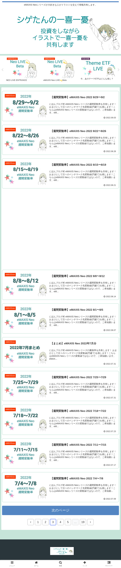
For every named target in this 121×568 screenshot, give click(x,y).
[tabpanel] (23, 69)
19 (82, 522)
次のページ (61, 511)
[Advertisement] (60, 228)
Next (118, 69)
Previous (2, 69)
